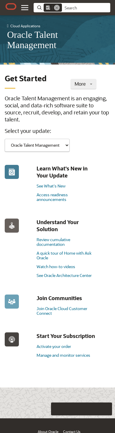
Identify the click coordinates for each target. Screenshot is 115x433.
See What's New (51, 186)
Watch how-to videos (56, 266)
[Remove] (57, 7)
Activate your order (54, 346)
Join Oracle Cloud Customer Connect (62, 311)
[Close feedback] (34, 409)
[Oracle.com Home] (11, 6)
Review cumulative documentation (53, 242)
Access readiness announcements (52, 197)
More (83, 84)
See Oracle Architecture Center (64, 275)
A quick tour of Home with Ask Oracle (64, 255)
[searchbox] (86, 8)
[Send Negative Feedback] (93, 409)
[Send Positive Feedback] (105, 409)
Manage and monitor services (63, 355)
